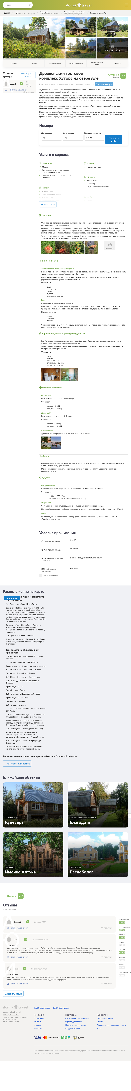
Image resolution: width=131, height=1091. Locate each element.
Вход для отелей (72, 1023)
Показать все (52, 200)
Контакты (38, 1016)
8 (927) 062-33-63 (11, 1009)
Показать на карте (103, 84)
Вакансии (38, 1023)
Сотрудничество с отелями (77, 1013)
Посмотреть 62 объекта (20, 759)
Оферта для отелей (73, 1016)
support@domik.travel (12, 1006)
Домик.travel (78, 5)
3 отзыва (116, 77)
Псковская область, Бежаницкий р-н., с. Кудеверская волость (67, 84)
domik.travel (15, 1001)
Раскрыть (12, 594)
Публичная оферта (105, 1013)
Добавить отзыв (17, 988)
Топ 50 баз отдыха (61, 1002)
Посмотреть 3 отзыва (28, 74)
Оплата (100, 1016)
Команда (37, 1019)
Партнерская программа (75, 1019)
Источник (30, 91)
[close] (129, 816)
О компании (39, 1013)
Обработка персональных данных (111, 1019)
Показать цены (113, 137)
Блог (99, 1023)
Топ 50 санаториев (42, 1002)
